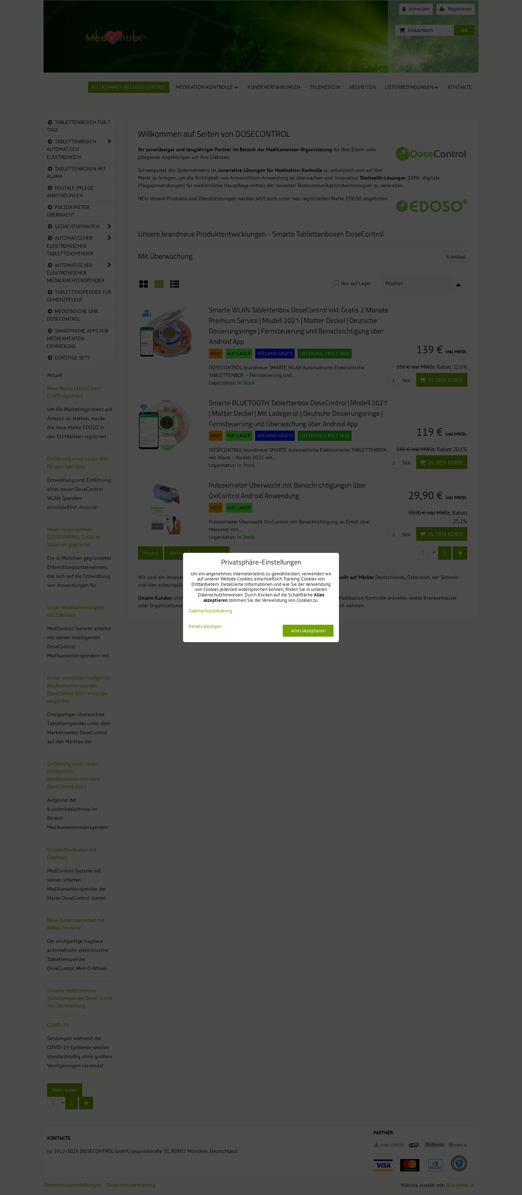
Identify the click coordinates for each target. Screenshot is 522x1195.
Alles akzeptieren (308, 631)
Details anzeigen (204, 626)
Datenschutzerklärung (210, 611)
